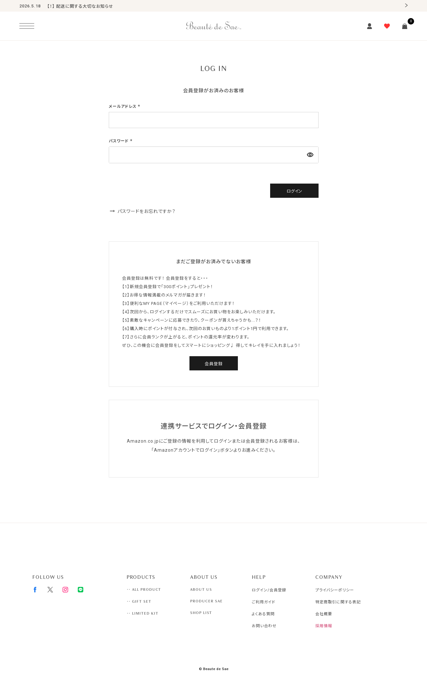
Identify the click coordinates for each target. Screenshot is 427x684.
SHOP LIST (201, 612)
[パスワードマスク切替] (310, 155)
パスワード (121, 141)
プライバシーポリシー (334, 590)
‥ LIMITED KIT (142, 613)
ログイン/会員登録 (269, 590)
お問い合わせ (264, 626)
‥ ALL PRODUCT (144, 589)
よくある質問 (263, 614)
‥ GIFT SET (139, 601)
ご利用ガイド (263, 602)
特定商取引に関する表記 (338, 602)
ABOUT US (201, 589)
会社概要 (323, 614)
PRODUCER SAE (206, 601)
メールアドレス (125, 106)
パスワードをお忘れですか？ (146, 211)
